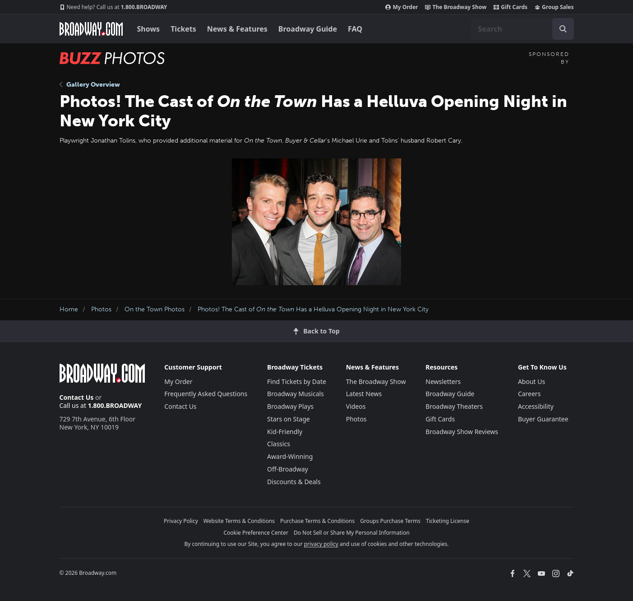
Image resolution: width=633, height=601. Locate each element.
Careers (529, 393)
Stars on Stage (288, 419)
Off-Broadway (287, 469)
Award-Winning (290, 456)
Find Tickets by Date (296, 381)
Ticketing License (447, 521)
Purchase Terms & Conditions (317, 521)
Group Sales (554, 7)
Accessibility (536, 406)
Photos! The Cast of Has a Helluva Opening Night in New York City (313, 309)
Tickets (183, 28)
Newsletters (443, 381)
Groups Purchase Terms (390, 521)
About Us (531, 381)
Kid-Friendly (284, 431)
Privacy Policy (181, 521)
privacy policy (321, 544)
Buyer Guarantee (543, 419)
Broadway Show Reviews (461, 431)
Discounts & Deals (294, 481)
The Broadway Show (455, 7)
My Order (401, 7)
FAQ (355, 28)
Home (69, 309)
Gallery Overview (90, 84)
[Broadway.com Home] (91, 29)
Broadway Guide (307, 28)
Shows (148, 28)
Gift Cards (510, 7)
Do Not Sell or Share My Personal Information (352, 532)
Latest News (364, 393)
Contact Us (77, 397)
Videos (356, 406)
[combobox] (522, 29)
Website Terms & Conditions (239, 521)
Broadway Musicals (295, 393)
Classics (278, 443)
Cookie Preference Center (255, 532)
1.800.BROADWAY (113, 7)
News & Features (237, 28)
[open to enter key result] (563, 29)
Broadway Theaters (454, 406)
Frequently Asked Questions (205, 393)
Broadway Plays (290, 406)
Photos (101, 309)
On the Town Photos (155, 309)
